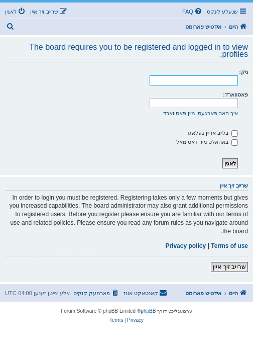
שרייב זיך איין (229, 266)
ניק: (243, 72)
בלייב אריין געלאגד (212, 133)
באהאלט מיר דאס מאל (207, 142)
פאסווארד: (235, 95)
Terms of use (229, 245)
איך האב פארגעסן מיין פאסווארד (200, 113)
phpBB (148, 311)
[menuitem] (192, 12)
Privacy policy (185, 245)
